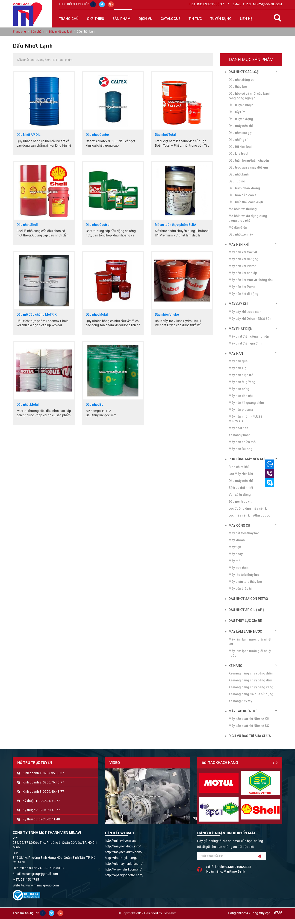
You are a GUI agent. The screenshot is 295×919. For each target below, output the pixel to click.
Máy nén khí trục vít (243, 252)
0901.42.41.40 (49, 819)
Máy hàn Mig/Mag (242, 382)
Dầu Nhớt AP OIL (28, 134)
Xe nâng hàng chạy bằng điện (251, 673)
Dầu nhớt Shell (27, 225)
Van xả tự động (240, 494)
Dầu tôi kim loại (240, 146)
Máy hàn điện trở (241, 375)
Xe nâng (235, 666)
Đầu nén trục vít (240, 501)
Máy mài (235, 561)
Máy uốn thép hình (242, 588)
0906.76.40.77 (53, 782)
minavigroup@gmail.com (40, 874)
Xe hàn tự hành (240, 435)
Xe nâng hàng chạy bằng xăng (251, 687)
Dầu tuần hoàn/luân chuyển (249, 160)
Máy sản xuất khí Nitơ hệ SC (249, 726)
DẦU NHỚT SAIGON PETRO (248, 599)
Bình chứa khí (239, 467)
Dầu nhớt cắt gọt (240, 133)
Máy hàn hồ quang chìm (246, 403)
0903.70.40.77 (49, 810)
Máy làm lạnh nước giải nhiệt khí (250, 642)
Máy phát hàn (238, 428)
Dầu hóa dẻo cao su (243, 195)
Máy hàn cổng (239, 389)
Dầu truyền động (241, 119)
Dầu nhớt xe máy (241, 234)
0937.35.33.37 (53, 773)
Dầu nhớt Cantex (97, 134)
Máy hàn (236, 353)
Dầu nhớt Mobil (97, 314)
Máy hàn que (238, 361)
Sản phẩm (37, 31)
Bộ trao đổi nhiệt (241, 488)
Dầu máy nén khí (241, 481)
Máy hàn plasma (241, 409)
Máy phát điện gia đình (245, 343)
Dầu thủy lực (238, 86)
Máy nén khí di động (243, 259)
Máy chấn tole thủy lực (245, 581)
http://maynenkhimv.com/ (123, 852)
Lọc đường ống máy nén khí (249, 508)
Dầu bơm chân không (244, 188)
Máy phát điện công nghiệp (249, 336)
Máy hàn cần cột (241, 396)
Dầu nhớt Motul (28, 404)
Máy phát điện (240, 329)
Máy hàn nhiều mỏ (242, 442)
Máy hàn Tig (238, 368)
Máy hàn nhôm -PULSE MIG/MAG (245, 419)
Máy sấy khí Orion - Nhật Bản (250, 318)
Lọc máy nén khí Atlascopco (249, 515)
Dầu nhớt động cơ (241, 80)
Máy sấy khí (238, 304)
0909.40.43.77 (53, 791)
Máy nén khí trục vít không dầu (251, 280)
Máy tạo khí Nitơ (243, 711)
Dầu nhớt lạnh (239, 174)
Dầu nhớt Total (165, 134)
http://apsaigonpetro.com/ (124, 875)
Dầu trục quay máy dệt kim (248, 167)
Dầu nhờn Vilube (167, 314)
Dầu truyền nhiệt (241, 105)
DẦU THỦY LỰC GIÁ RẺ (245, 621)
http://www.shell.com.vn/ (123, 869)
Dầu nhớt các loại (60, 31)
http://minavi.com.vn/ (120, 840)
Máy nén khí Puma (242, 287)
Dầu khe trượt (238, 153)
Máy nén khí (239, 244)
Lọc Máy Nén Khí (241, 474)
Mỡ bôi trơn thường (243, 209)
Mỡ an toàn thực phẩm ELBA (175, 225)
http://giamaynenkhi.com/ (124, 863)
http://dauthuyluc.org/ (121, 858)
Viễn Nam (169, 913)
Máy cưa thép (238, 568)
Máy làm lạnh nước (245, 631)
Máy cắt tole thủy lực (244, 533)
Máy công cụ (239, 525)
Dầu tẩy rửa (237, 112)
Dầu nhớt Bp (94, 404)
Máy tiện (235, 547)
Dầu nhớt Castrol (98, 225)
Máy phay (236, 554)
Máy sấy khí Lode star (245, 312)
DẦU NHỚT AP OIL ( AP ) (246, 610)
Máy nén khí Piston (243, 266)
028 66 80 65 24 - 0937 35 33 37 (41, 868)
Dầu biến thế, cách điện (246, 202)
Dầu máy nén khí (241, 126)
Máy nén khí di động (243, 294)
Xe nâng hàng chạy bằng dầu (250, 680)
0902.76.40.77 (49, 801)
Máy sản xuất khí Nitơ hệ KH (249, 719)
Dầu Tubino (237, 181)
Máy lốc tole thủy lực (244, 575)
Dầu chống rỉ (238, 140)
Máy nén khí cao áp (243, 273)
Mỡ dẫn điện (238, 227)
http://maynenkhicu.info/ (123, 846)
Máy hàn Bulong (241, 449)
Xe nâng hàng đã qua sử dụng (251, 694)
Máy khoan (237, 540)
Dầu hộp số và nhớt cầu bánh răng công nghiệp (250, 96)
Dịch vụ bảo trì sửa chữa (250, 736)
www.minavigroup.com (42, 885)
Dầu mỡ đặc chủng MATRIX (37, 314)
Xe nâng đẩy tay (240, 701)
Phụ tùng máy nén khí (247, 459)
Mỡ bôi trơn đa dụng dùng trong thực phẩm (248, 218)
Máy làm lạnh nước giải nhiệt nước (250, 653)
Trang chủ (69, 19)
